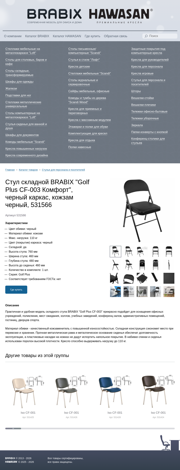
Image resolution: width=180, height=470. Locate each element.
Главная (10, 170)
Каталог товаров (28, 170)
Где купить (16, 289)
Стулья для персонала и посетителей (63, 170)
